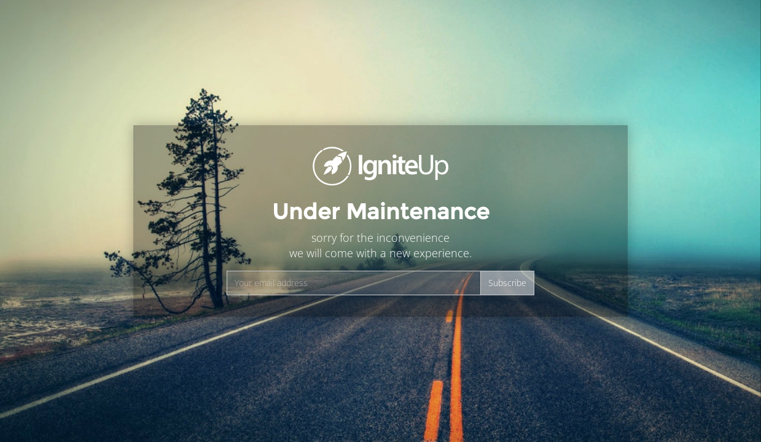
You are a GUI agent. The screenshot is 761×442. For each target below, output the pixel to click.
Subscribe (507, 283)
